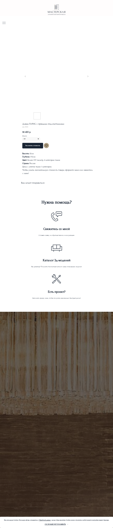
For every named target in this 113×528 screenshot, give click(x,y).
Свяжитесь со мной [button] (56, 229)
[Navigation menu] (4, 23)
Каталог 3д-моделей (56, 260)
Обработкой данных (45, 520)
